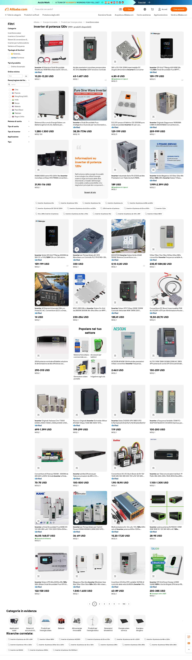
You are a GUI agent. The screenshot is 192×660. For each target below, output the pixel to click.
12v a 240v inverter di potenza (46, 214)
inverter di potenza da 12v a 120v (81, 645)
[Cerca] (128, 9)
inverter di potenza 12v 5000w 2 (65, 650)
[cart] (153, 10)
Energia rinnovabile (50, 22)
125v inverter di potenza (109, 208)
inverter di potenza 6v (114, 203)
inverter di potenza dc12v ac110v (97, 639)
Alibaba (36, 22)
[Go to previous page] (89, 604)
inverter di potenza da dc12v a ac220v (81, 208)
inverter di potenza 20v (44, 203)
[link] (189, 637)
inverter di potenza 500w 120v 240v (163, 645)
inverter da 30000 (15, 650)
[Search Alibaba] (76, 9)
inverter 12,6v (160, 208)
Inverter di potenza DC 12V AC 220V (48, 208)
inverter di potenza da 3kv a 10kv (75, 214)
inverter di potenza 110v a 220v (20, 645)
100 (124, 604)
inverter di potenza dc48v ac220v (140, 203)
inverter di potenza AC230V (69, 639)
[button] (120, 9)
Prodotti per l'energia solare (71, 22)
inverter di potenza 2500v (38, 650)
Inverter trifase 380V (153, 214)
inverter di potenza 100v (68, 203)
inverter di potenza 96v (102, 214)
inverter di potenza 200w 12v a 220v (50, 645)
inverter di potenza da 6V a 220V (127, 639)
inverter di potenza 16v (91, 203)
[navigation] (18, 313)
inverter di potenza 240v (107, 645)
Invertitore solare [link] (92, 22)
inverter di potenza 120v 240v (133, 645)
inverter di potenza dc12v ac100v (136, 208)
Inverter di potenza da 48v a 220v (157, 639)
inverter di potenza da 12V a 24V (128, 214)
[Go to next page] (129, 604)
